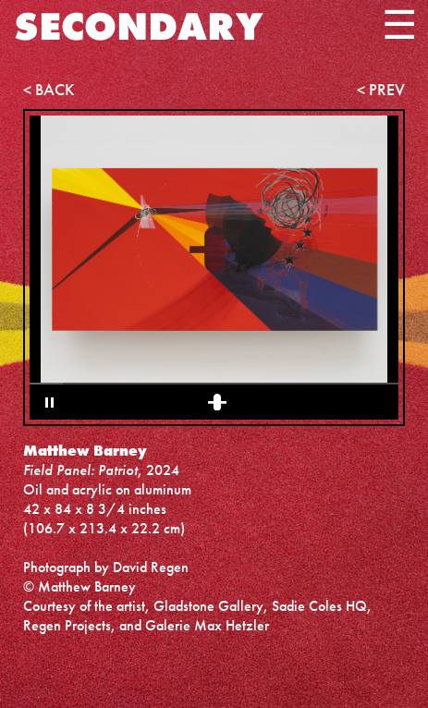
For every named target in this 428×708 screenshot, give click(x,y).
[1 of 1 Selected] (217, 402)
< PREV (381, 89)
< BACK (49, 89)
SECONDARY (138, 26)
